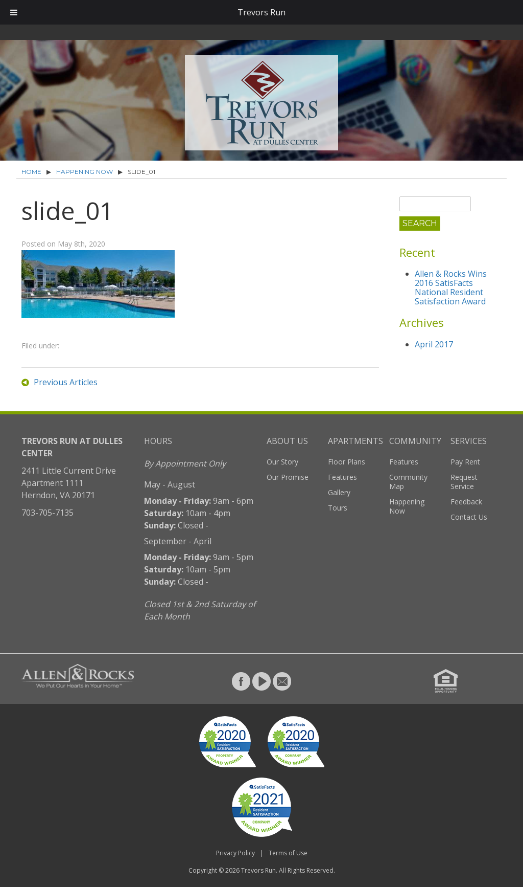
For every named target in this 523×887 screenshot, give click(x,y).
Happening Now (84, 171)
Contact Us (468, 517)
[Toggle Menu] (14, 12)
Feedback (466, 501)
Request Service (464, 481)
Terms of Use (288, 853)
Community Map (408, 481)
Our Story (282, 462)
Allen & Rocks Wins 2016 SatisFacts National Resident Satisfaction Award (451, 287)
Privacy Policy (235, 853)
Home (31, 171)
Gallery (339, 492)
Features (342, 477)
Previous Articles (66, 382)
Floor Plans (346, 462)
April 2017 (434, 344)
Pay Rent (465, 462)
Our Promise (287, 477)
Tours (337, 508)
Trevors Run (258, 870)
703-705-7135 (47, 512)
